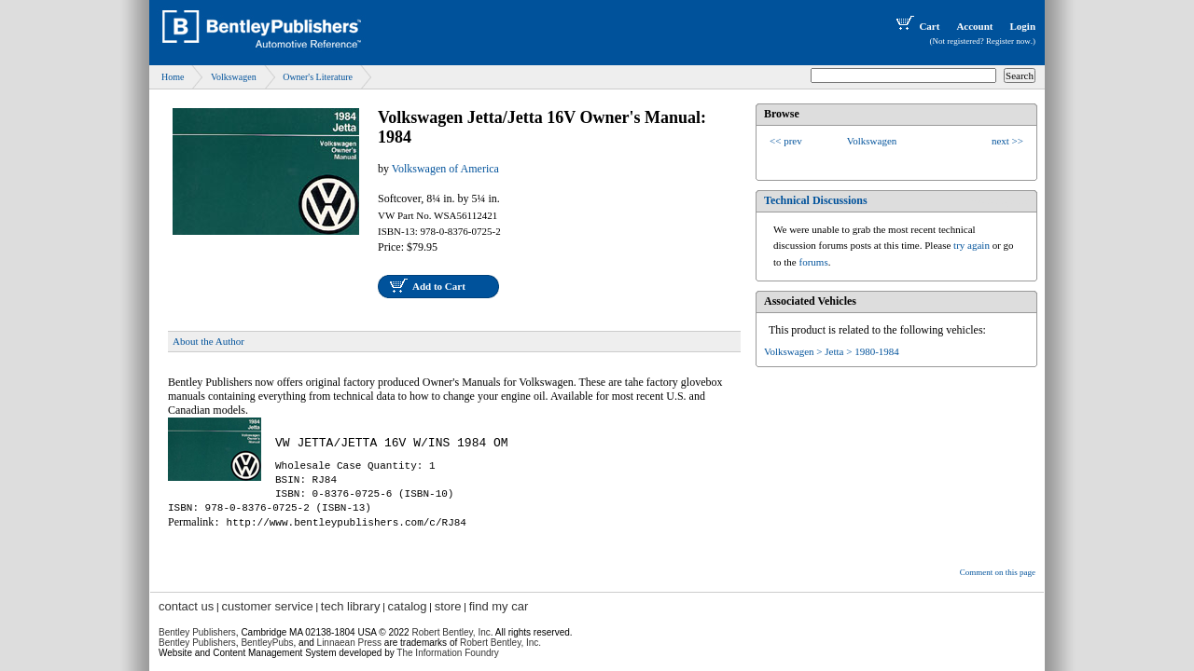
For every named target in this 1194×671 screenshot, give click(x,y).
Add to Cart (438, 286)
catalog (407, 606)
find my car (499, 606)
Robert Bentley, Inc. (500, 642)
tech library (351, 606)
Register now (1008, 41)
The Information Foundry (447, 653)
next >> (1007, 140)
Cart (916, 26)
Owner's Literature (318, 77)
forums (813, 261)
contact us (186, 606)
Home (172, 77)
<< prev (786, 140)
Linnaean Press (349, 642)
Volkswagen (234, 77)
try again (971, 245)
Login (1022, 26)
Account (974, 26)
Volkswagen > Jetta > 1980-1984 (831, 351)
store (448, 606)
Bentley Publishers (197, 632)
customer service (266, 606)
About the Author (208, 341)
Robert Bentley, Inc (450, 632)
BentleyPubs (267, 642)
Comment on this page (997, 572)
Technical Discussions (816, 200)
